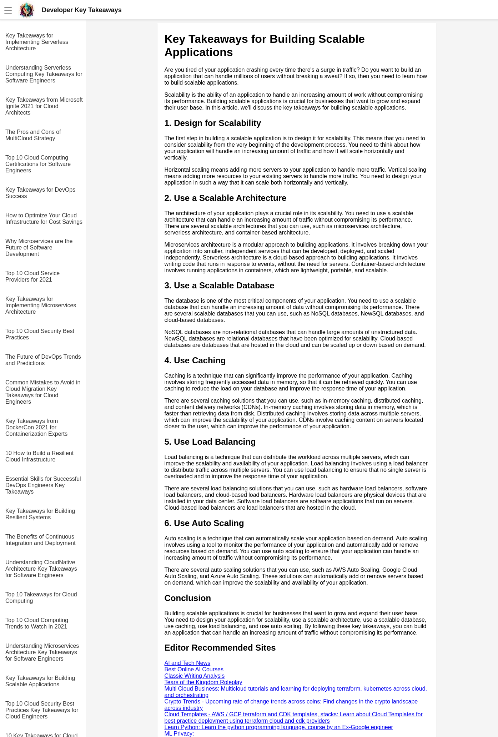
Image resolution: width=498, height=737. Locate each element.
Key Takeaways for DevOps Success (40, 193)
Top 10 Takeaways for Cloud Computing (41, 597)
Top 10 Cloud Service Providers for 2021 (32, 276)
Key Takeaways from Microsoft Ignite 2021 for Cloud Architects (44, 106)
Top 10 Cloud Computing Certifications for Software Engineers (38, 164)
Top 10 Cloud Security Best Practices (39, 334)
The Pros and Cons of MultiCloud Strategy (33, 135)
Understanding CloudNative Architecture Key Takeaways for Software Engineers (41, 568)
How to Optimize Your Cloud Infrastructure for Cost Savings (43, 218)
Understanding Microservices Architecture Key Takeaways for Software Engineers (42, 652)
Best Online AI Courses (194, 669)
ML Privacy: (179, 734)
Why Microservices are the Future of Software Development (39, 247)
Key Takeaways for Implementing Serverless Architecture (36, 41)
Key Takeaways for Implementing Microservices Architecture (40, 305)
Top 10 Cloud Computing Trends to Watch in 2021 (36, 623)
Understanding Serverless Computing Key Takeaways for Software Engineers (43, 74)
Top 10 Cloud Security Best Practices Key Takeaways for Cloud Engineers (41, 710)
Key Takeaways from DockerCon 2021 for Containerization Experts (36, 427)
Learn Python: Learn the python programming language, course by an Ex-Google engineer (279, 727)
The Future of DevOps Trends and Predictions (43, 360)
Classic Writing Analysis (195, 676)
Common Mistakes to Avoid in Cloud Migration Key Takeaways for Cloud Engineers (42, 392)
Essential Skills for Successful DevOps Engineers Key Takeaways (43, 485)
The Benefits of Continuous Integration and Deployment (40, 540)
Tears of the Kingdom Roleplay (203, 682)
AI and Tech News (188, 663)
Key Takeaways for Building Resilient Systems (40, 514)
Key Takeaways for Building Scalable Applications (40, 681)
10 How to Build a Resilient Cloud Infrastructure (39, 456)
